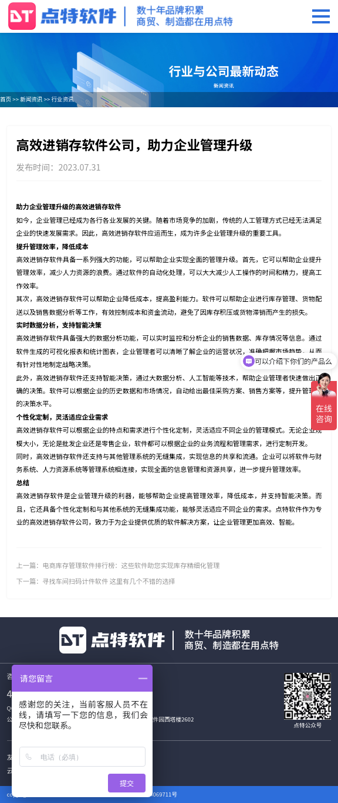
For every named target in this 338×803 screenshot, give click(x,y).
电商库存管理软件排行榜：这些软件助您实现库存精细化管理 (130, 565)
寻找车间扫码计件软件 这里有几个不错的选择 (108, 581)
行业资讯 (62, 99)
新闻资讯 (31, 99)
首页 (5, 99)
